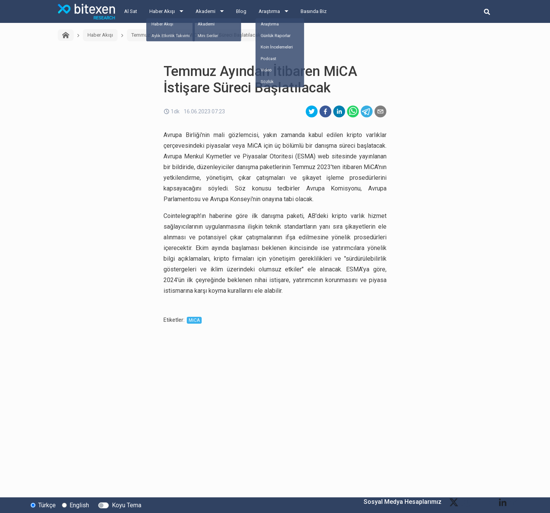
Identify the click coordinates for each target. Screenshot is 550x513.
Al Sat (130, 11)
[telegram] (367, 111)
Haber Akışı (162, 11)
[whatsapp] (353, 111)
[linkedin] (339, 111)
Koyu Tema (126, 504)
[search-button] (487, 11)
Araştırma (269, 11)
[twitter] (312, 111)
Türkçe (47, 504)
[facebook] (325, 111)
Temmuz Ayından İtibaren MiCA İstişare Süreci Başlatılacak (195, 35)
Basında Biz (314, 11)
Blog (241, 11)
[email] (380, 111)
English (79, 504)
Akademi (205, 11)
